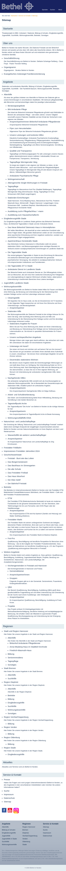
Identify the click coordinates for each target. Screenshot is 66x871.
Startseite (14, 15)
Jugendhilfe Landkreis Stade (16, 283)
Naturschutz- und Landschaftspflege (19, 421)
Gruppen (13, 578)
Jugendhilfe (6, 836)
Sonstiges (12, 665)
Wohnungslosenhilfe (13, 286)
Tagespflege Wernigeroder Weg (23, 162)
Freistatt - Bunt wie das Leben (21, 458)
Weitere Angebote (11, 552)
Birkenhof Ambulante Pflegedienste (25, 643)
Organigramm (10, 67)
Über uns (7, 43)
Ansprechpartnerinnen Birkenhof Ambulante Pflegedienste (35, 122)
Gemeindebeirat (17, 571)
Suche (6, 791)
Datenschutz (9, 798)
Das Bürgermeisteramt (17, 462)
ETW (10, 498)
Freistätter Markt (15, 519)
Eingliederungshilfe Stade (15, 218)
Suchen (52, 9)
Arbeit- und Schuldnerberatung (21, 395)
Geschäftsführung (11, 58)
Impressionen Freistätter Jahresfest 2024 (22, 451)
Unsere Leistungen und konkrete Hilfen (27, 135)
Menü (60, 9)
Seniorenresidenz (15, 657)
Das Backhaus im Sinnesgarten (21, 465)
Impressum (9, 794)
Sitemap (35, 15)
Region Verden (10, 727)
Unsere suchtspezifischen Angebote (25, 337)
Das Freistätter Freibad (18, 473)
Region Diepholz (11, 682)
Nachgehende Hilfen (17, 378)
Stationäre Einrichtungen (18, 198)
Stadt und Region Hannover (16, 631)
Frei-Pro (11, 538)
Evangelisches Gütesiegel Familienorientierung (24, 74)
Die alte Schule (14, 469)
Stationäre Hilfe (14, 311)
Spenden (45, 9)
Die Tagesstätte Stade (17, 252)
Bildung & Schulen (8, 830)
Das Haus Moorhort (16, 476)
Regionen (8, 626)
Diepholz (25, 833)
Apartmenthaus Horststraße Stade (23, 241)
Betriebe (7, 487)
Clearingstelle (14, 298)
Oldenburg (26, 841)
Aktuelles (7, 762)
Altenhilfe (8, 94)
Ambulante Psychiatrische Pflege (24, 176)
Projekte (11, 606)
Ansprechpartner (17, 308)
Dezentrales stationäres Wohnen (24, 360)
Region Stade (10, 748)
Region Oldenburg (12, 737)
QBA (10, 587)
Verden (25, 839)
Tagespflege (13, 186)
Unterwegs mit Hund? (19, 346)
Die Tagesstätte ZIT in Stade (20, 266)
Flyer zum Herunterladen (20, 128)
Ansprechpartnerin (18, 388)
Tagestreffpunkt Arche (17, 403)
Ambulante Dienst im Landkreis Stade (24, 269)
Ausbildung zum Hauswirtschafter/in (23, 215)
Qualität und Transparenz (21, 151)
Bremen (25, 830)
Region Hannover (28, 827)
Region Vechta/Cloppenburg (16, 717)
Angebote (8, 82)
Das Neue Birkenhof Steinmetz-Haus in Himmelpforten (31, 227)
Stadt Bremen (10, 668)
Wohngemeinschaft (16, 179)
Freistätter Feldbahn (12, 448)
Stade (24, 844)
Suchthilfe (12, 678)
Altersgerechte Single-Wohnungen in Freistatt (27, 183)
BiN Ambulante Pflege (17, 109)
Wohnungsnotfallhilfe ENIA (19, 418)
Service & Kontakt (25, 15)
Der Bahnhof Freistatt (17, 483)
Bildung (11, 654)
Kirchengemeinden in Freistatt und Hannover (27, 566)
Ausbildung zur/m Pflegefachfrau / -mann (25, 211)
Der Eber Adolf (14, 480)
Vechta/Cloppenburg (29, 836)
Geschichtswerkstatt (12, 455)
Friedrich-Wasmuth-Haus (20, 650)
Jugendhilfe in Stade (9, 839)
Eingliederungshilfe (16, 703)
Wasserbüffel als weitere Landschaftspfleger (27, 435)
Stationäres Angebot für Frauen (23, 324)
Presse (7, 779)
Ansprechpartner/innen (19, 575)
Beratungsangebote (16, 106)
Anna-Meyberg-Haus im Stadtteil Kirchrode (28, 647)
